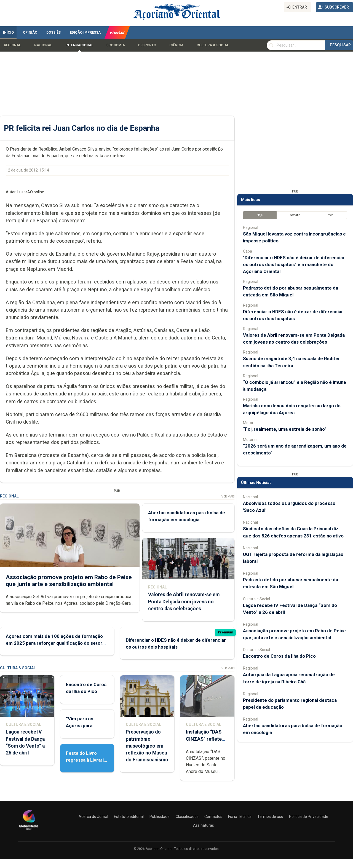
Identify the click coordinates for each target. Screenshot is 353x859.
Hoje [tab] (260, 215)
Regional (12, 45)
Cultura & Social (213, 45)
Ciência (176, 45)
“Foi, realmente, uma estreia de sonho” (285, 429)
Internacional (79, 45)
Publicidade (159, 816)
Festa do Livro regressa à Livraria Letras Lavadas (86, 760)
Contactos (213, 816)
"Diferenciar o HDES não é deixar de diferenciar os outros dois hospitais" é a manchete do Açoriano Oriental (294, 264)
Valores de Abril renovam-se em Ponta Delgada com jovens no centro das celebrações (184, 601)
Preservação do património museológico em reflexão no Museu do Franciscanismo (147, 745)
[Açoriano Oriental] (29, 830)
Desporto (147, 45)
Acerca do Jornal (93, 816)
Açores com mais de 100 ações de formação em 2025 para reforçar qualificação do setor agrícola (54, 642)
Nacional (43, 45)
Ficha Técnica (240, 816)
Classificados (187, 816)
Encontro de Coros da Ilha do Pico (279, 656)
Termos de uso (270, 816)
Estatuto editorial (129, 816)
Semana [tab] (295, 215)
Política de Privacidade (308, 816)
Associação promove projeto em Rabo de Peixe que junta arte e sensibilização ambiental (69, 580)
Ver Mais (227, 496)
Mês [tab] (330, 215)
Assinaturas (203, 825)
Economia (115, 45)
